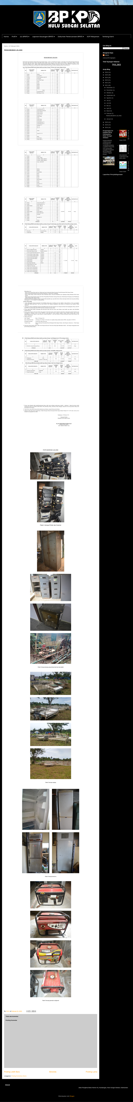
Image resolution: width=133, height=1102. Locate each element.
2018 (106, 127)
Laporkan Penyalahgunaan (113, 174)
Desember (110, 87)
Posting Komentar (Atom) (18, 1076)
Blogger (72, 1096)
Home (6, 36)
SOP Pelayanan (93, 36)
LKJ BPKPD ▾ (24, 36)
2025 (106, 75)
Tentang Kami (108, 36)
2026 (106, 72)
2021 (106, 85)
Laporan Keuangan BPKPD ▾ (43, 36)
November (110, 90)
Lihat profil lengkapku (109, 58)
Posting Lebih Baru (12, 1072)
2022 (106, 82)
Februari (109, 113)
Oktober (109, 93)
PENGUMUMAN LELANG (113, 115)
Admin (107, 55)
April (108, 108)
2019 (106, 125)
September (110, 95)
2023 (106, 80)
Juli (108, 100)
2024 (106, 77)
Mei (108, 105)
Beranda (52, 1072)
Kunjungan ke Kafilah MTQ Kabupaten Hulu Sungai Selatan (108, 134)
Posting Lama (91, 1072)
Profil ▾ (14, 36)
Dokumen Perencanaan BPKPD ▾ (71, 36)
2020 (106, 122)
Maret (108, 111)
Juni (108, 103)
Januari (109, 119)
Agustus (109, 98)
